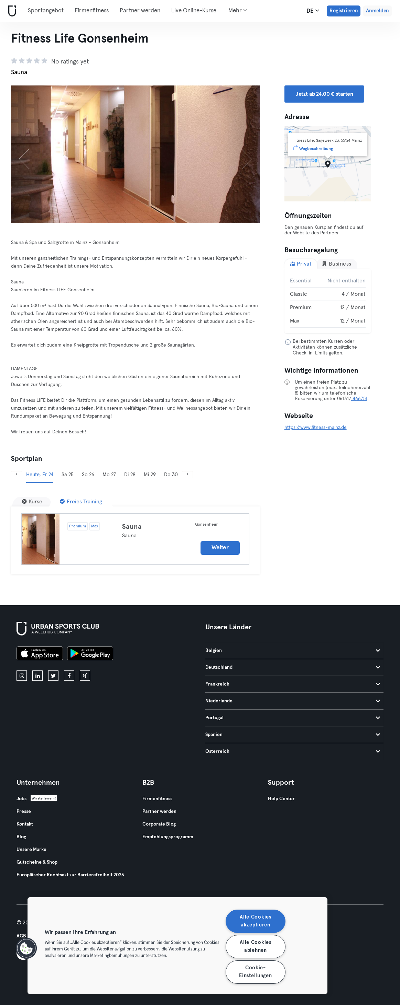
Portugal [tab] (292, 718)
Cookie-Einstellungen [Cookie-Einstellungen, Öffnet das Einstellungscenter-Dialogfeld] (255, 972)
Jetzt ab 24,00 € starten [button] (324, 94)
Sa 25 (68, 474)
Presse (24, 811)
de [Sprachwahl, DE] (312, 10)
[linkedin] (37, 675)
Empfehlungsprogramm (167, 836)
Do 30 (171, 474)
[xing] (85, 675)
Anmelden (377, 10)
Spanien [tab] (292, 735)
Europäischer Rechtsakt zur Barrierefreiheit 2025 (70, 875)
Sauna (132, 526)
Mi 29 (150, 474)
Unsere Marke (31, 849)
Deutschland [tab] (292, 667)
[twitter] (53, 675)
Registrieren (343, 10)
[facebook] (69, 675)
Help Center (281, 798)
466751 (359, 398)
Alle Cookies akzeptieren (255, 921)
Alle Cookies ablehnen (255, 946)
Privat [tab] (301, 264)
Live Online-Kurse (193, 11)
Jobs (21, 798)
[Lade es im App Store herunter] (40, 654)
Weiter (220, 548)
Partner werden (140, 11)
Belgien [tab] (292, 650)
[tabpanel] (328, 301)
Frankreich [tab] (292, 684)
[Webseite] (10, 11)
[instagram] (22, 675)
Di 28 (130, 474)
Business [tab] (337, 264)
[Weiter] (240, 154)
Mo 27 (109, 474)
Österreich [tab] (292, 751)
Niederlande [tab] (292, 701)
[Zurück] (29, 154)
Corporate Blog (159, 824)
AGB (21, 936)
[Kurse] (32, 501)
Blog (21, 836)
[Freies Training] (81, 501)
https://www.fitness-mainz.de (315, 427)
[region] (177, 945)
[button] (26, 948)
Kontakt (25, 824)
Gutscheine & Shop (37, 862)
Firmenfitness (92, 11)
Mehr (237, 10)
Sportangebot (46, 11)
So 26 (88, 474)
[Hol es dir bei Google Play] (90, 654)
